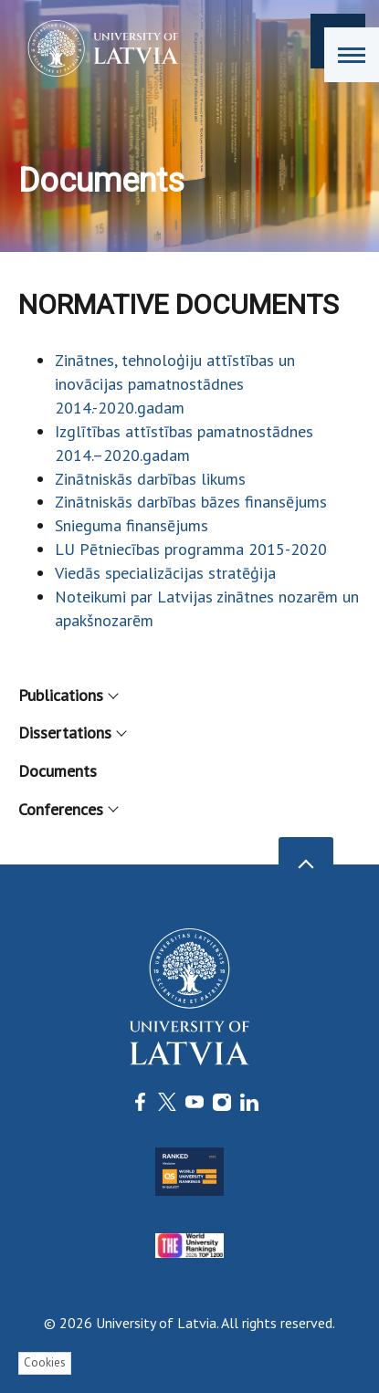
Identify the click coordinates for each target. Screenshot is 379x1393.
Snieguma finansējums (131, 525)
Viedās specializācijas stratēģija (165, 572)
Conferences (67, 809)
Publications (67, 695)
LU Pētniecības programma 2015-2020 (191, 549)
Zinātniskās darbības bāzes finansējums (191, 501)
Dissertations (71, 732)
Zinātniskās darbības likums (150, 478)
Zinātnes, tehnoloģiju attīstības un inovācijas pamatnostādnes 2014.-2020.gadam (175, 384)
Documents (57, 770)
